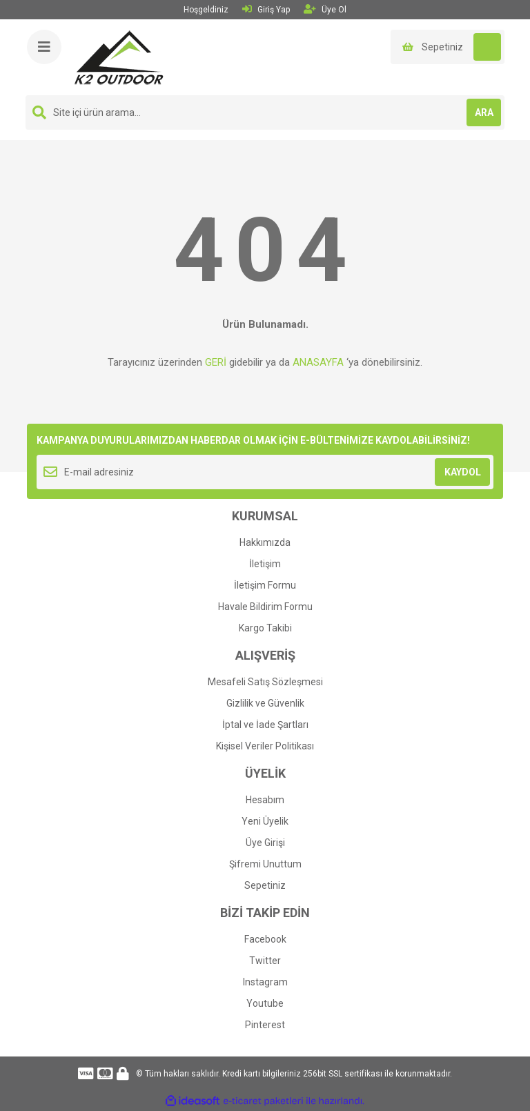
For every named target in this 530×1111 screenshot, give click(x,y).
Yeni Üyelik (265, 821)
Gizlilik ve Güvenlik (265, 703)
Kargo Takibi (265, 627)
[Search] (265, 112)
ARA (484, 112)
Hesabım (265, 799)
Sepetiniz (265, 885)
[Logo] (119, 56)
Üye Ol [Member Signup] (325, 9)
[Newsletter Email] (265, 472)
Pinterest (265, 1024)
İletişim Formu (265, 585)
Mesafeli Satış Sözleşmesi (265, 681)
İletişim (265, 563)
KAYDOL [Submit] (462, 472)
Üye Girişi (265, 842)
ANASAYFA (318, 362)
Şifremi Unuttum (265, 863)
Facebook (265, 939)
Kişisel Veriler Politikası (265, 745)
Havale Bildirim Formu (265, 606)
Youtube (265, 1003)
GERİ (215, 362)
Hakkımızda (265, 542)
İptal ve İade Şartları (265, 724)
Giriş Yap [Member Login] (266, 9)
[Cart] (447, 47)
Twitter (265, 960)
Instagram (265, 981)
